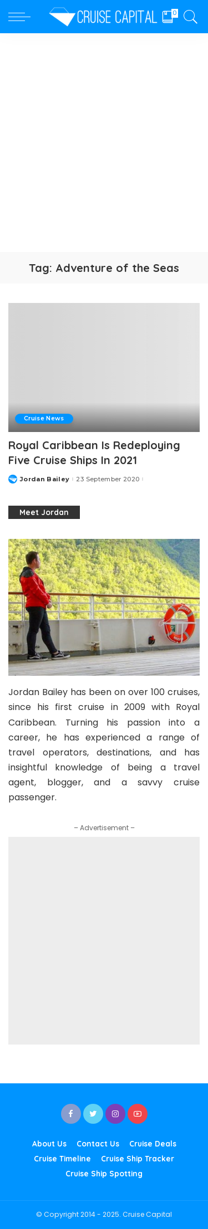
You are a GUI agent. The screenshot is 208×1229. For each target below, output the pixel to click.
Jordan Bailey (44, 479)
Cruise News (44, 418)
